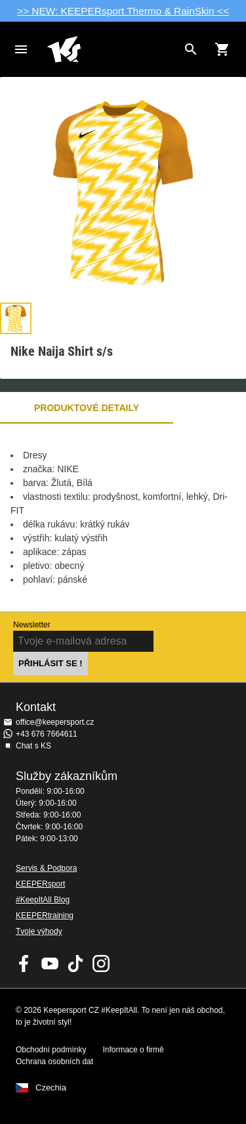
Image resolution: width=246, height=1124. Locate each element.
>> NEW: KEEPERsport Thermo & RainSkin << (123, 10)
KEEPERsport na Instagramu (101, 963)
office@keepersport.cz (55, 722)
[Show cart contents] (222, 49)
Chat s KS (33, 745)
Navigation (21, 49)
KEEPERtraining (44, 915)
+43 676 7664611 (46, 734)
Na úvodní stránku (112, 49)
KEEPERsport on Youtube (49, 963)
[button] (15, 318)
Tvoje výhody (39, 931)
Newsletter (32, 624)
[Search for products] (191, 49)
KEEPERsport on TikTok (75, 963)
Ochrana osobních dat (54, 1061)
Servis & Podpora (46, 868)
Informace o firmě (132, 1049)
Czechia (50, 1087)
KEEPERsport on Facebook (24, 963)
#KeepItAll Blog (43, 899)
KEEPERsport (40, 884)
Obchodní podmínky (51, 1049)
